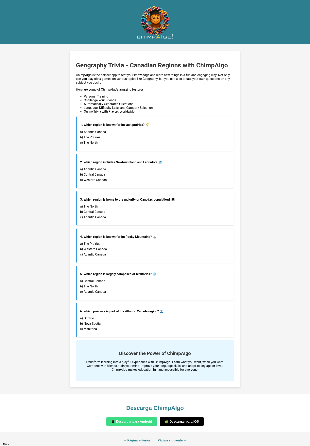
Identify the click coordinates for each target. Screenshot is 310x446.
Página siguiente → (172, 440)
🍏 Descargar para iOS (182, 421)
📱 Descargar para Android (131, 421)
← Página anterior (136, 440)
